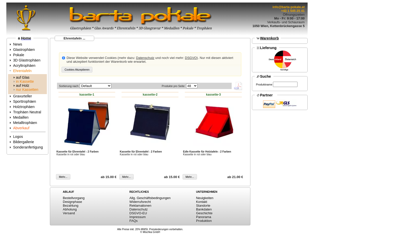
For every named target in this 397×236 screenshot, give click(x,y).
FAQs (133, 221)
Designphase (72, 202)
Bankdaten (204, 209)
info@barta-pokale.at (288, 7)
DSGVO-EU (138, 213)
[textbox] (285, 84)
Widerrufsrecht (140, 202)
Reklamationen (140, 205)
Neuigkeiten (204, 198)
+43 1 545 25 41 (293, 11)
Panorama (203, 217)
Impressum (137, 217)
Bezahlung (70, 205)
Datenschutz (145, 58)
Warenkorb (269, 38)
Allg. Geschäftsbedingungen (150, 198)
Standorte (203, 205)
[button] (77, 70)
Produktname (264, 84)
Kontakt (201, 202)
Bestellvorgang (74, 198)
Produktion (204, 221)
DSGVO (191, 58)
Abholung (70, 209)
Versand (69, 213)
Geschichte (204, 213)
